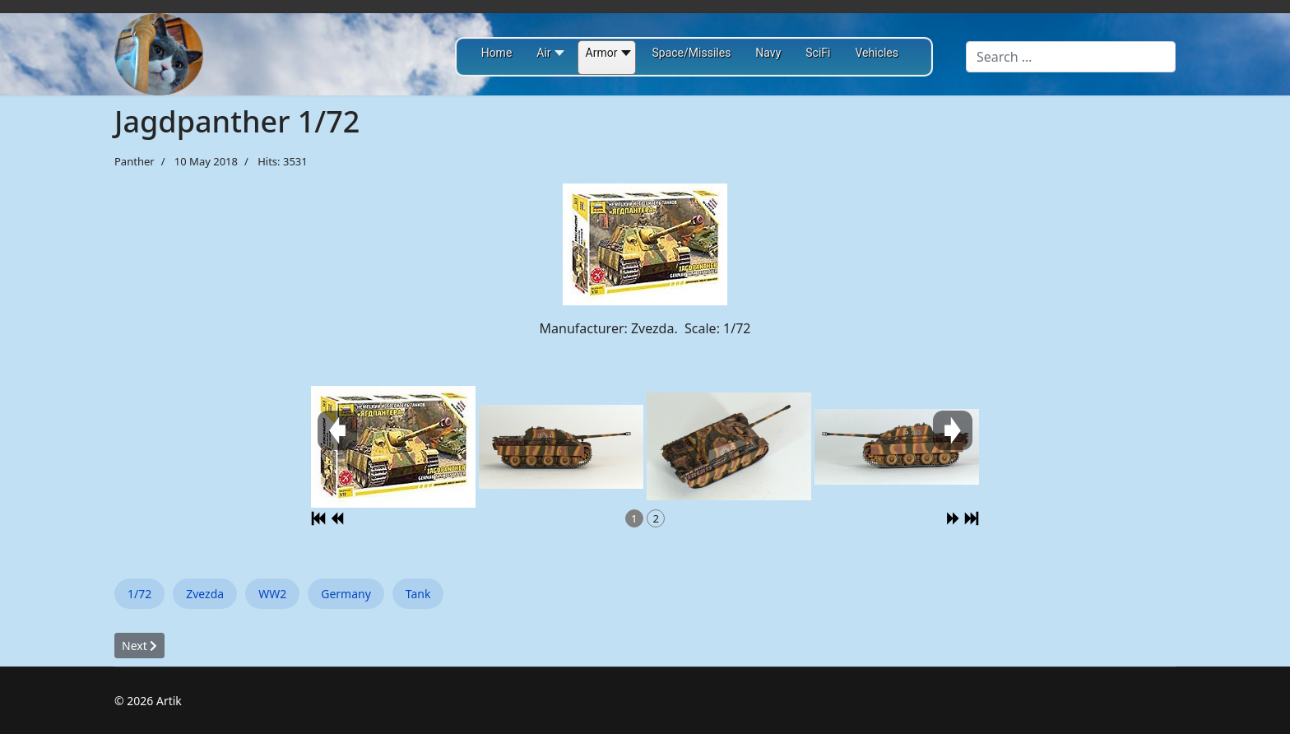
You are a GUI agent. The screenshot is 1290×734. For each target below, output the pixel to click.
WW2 (272, 594)
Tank (418, 594)
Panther (134, 161)
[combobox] (1071, 56)
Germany (346, 594)
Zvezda (205, 594)
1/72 (139, 594)
